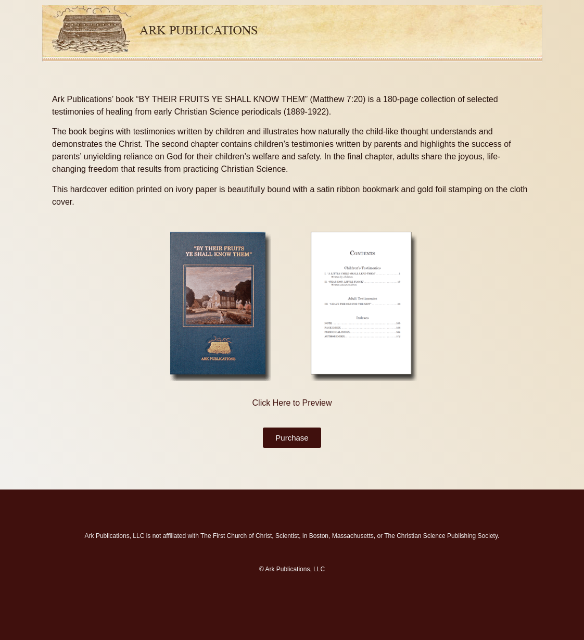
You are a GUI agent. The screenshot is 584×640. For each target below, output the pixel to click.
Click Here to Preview (292, 402)
